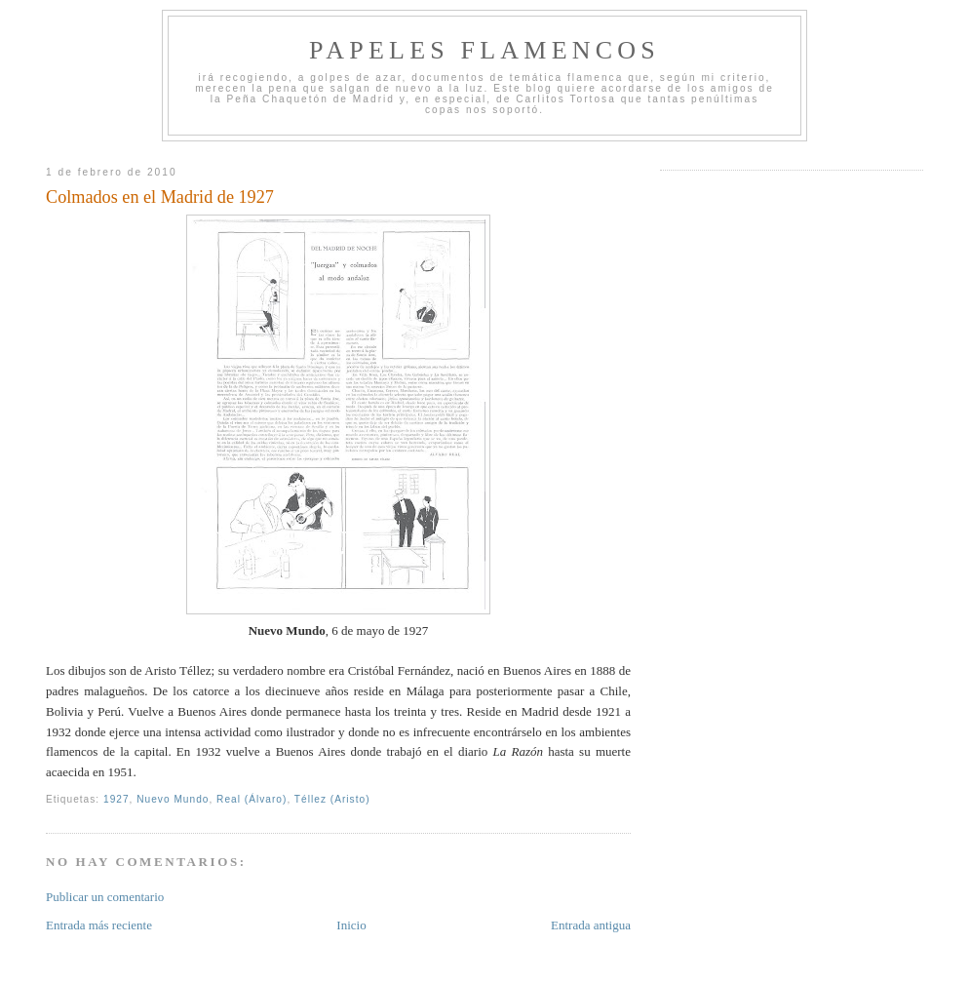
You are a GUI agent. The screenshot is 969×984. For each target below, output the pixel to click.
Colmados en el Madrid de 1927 (160, 197)
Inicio (351, 925)
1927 (116, 799)
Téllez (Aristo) (332, 799)
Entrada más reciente (99, 925)
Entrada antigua (591, 925)
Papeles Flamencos (484, 50)
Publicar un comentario (105, 896)
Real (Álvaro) (251, 799)
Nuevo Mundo (172, 799)
